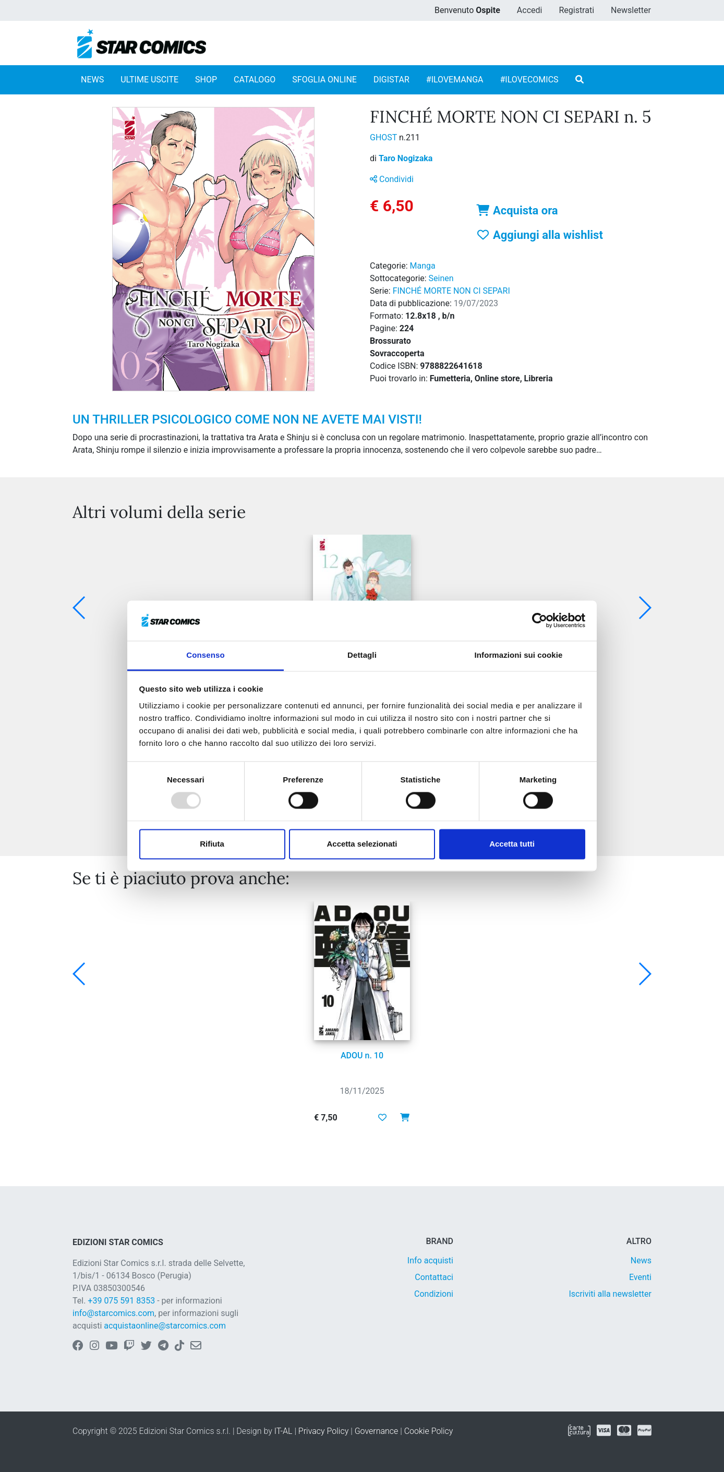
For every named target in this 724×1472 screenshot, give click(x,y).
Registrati (576, 10)
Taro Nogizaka (405, 158)
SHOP (206, 80)
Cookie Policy (428, 1431)
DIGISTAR (391, 80)
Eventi (640, 1277)
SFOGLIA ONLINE (324, 80)
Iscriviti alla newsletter (610, 1294)
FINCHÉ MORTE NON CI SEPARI (451, 291)
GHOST (384, 137)
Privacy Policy (323, 1431)
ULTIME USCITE (149, 80)
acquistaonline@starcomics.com (165, 1326)
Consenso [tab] (205, 654)
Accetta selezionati (362, 843)
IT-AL (283, 1431)
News (641, 1260)
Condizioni (433, 1294)
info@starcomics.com (113, 1313)
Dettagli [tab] (362, 654)
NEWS (92, 80)
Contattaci (434, 1277)
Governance (377, 1431)
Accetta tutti (512, 843)
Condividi (392, 179)
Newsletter (631, 10)
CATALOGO (254, 80)
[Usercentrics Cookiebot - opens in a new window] (539, 621)
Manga (423, 266)
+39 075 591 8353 (121, 1301)
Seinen (441, 278)
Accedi (529, 10)
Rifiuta (212, 843)
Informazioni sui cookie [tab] (519, 654)
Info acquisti (430, 1260)
